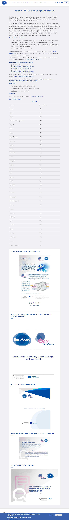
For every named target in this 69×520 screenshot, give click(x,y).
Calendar (22, 3)
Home (9, 3)
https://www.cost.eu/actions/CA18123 (23, 76)
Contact (46, 3)
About (14, 3)
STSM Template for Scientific (20, 68)
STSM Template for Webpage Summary (23, 71)
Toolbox (41, 3)
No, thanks (58, 515)
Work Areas (28, 3)
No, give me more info (12, 519)
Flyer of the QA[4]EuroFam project (25, 251)
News (18, 3)
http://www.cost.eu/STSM (34, 59)
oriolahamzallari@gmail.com (36, 96)
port (31, 68)
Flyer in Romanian (35, 303)
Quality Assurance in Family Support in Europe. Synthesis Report (31, 315)
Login (66, 2)
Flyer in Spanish (35, 305)
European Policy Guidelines (22, 465)
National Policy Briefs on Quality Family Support (32, 433)
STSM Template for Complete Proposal (23, 66)
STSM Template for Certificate (21, 70)
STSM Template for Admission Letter (22, 65)
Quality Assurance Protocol (23, 384)
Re (29, 68)
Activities (35, 3)
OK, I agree (52, 515)
